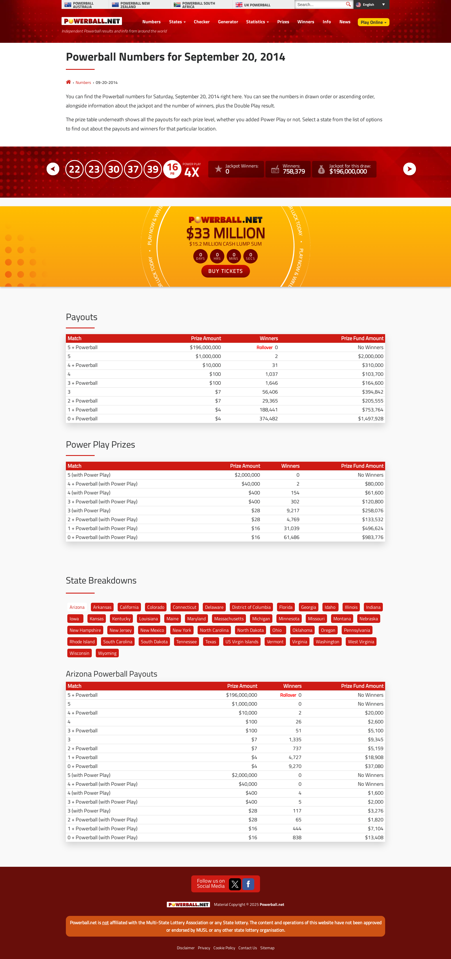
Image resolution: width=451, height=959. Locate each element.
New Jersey (121, 630)
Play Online (372, 22)
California (129, 607)
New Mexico (152, 630)
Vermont (275, 641)
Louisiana (148, 618)
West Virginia (361, 641)
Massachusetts (229, 618)
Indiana (373, 607)
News (345, 21)
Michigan (261, 618)
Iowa (74, 618)
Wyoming (107, 653)
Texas (210, 641)
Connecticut (184, 607)
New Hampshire (85, 630)
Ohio (277, 630)
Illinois (351, 607)
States (175, 21)
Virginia (299, 641)
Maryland (196, 618)
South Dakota (154, 641)
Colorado (155, 607)
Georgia (308, 607)
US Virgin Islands (242, 641)
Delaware (214, 607)
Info (327, 21)
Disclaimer (186, 947)
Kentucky (121, 618)
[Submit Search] (348, 4)
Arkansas (102, 607)
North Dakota (250, 630)
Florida (286, 607)
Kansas (97, 618)
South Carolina (117, 641)
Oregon (328, 630)
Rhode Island (82, 641)
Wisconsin (79, 653)
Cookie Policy (224, 947)
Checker (202, 21)
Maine (173, 618)
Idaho (330, 607)
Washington (327, 641)
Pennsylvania (357, 630)
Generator (228, 21)
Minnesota (289, 618)
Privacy (204, 947)
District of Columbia (251, 607)
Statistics (255, 21)
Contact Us (247, 947)
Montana (342, 618)
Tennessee (186, 641)
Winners (305, 21)
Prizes (283, 21)
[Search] (324, 4)
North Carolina (214, 630)
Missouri (316, 618)
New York (182, 630)
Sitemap (267, 947)
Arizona (77, 607)
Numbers (151, 21)
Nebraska (369, 618)
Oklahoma (302, 630)
